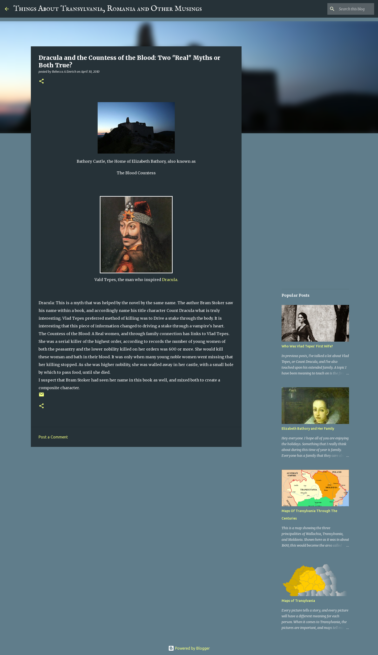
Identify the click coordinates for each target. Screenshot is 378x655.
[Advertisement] (136, 488)
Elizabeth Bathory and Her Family (308, 428)
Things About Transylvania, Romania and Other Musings (108, 9)
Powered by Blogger (189, 648)
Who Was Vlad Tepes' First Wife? (307, 346)
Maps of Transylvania (298, 601)
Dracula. (170, 279)
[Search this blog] (349, 9)
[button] (41, 81)
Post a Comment (53, 437)
